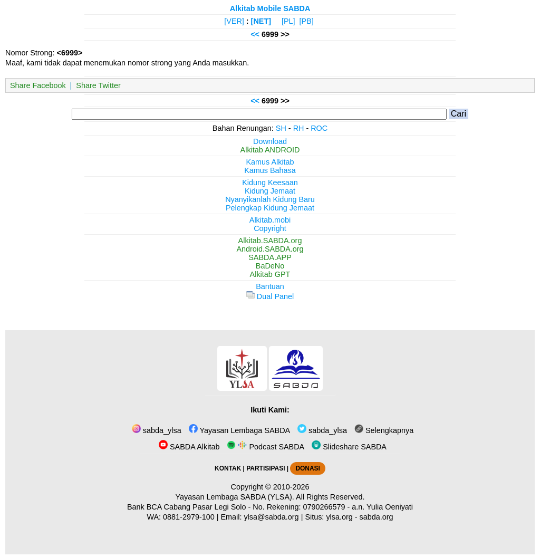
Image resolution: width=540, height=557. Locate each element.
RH (298, 128)
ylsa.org (339, 517)
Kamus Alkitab (270, 162)
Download (270, 141)
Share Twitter (98, 85)
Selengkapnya (383, 430)
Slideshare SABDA (349, 447)
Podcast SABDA (265, 447)
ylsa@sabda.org (271, 517)
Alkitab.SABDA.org (270, 240)
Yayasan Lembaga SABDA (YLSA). (235, 497)
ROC (319, 128)
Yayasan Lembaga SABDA (239, 430)
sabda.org (376, 517)
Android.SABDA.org (269, 249)
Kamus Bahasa (270, 170)
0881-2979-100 (189, 517)
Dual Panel (270, 296)
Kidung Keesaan (270, 182)
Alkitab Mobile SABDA (270, 8)
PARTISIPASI (265, 468)
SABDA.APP (270, 257)
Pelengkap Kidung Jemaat (270, 208)
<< (254, 34)
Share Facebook (38, 85)
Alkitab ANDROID (270, 150)
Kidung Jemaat (270, 191)
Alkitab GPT (270, 274)
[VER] (234, 21)
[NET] (261, 21)
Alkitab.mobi (270, 220)
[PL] (288, 21)
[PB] (307, 21)
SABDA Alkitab (189, 447)
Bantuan (270, 286)
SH (281, 128)
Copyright (270, 228)
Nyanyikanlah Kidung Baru (270, 199)
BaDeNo (270, 266)
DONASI (307, 468)
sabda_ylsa (156, 430)
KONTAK (228, 468)
